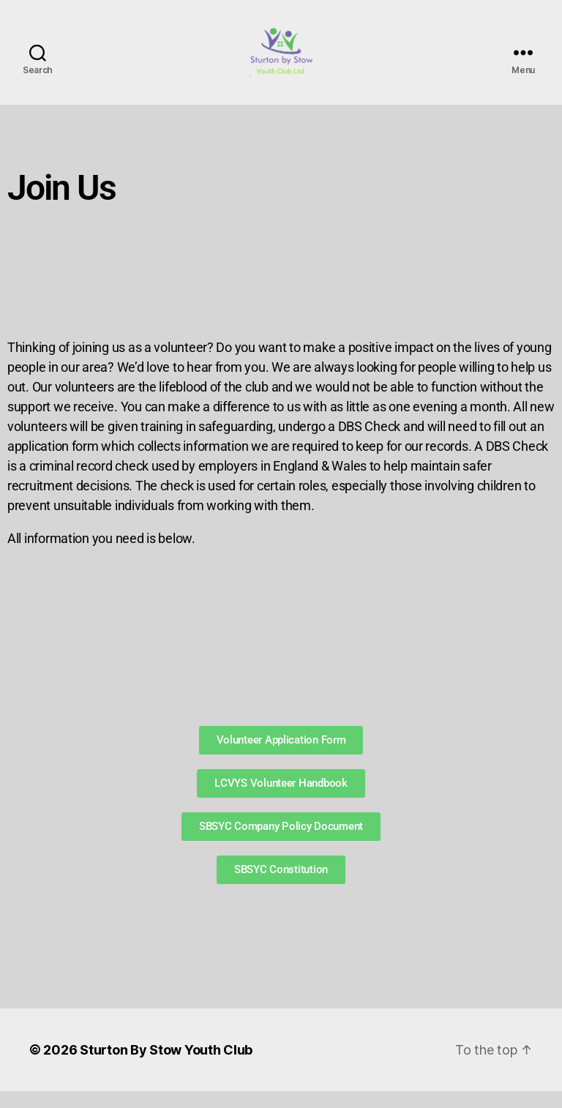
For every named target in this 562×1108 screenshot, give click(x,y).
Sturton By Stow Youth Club (166, 1066)
